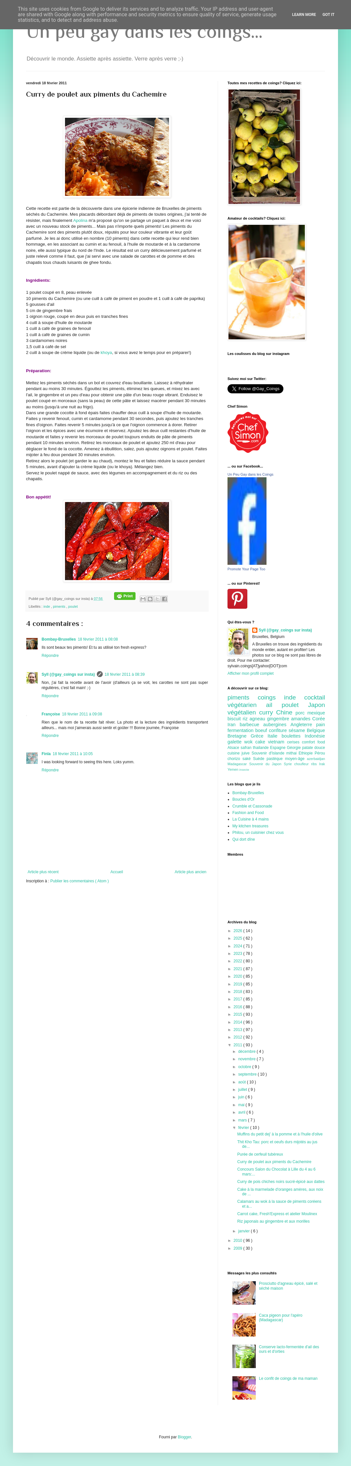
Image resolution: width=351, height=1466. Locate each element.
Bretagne (239, 736)
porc (301, 712)
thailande (261, 747)
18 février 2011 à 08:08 (98, 639)
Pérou (320, 753)
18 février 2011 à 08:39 (125, 674)
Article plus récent (43, 872)
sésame (298, 730)
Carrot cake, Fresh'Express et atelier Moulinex (277, 1214)
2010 (238, 1240)
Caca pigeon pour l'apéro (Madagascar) (281, 1317)
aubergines (277, 724)
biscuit (235, 718)
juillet (243, 1089)
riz (246, 718)
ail (273, 704)
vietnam (277, 741)
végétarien (247, 704)
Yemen (233, 769)
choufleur (302, 764)
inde (47, 606)
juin (241, 1097)
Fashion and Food (248, 812)
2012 (238, 1037)
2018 (238, 991)
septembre (248, 1074)
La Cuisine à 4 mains (250, 819)
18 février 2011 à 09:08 (82, 714)
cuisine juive (240, 753)
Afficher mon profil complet (251, 673)
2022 (238, 961)
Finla (46, 754)
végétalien (243, 712)
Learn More (304, 14)
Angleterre (303, 724)
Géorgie (294, 747)
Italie (274, 736)
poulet (73, 606)
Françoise (51, 714)
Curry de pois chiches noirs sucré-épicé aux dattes (281, 1181)
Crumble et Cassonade (252, 806)
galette (236, 741)
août (242, 1082)
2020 (238, 976)
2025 (238, 938)
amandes (301, 718)
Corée (318, 718)
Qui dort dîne (243, 839)
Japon (316, 704)
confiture (279, 730)
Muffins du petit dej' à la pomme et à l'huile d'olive (280, 1134)
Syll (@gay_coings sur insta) (68, 674)
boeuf (262, 730)
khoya (106, 352)
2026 (238, 931)
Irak (322, 764)
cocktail (314, 697)
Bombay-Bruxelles (59, 639)
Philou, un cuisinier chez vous (258, 832)
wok (249, 741)
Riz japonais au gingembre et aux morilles (273, 1221)
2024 (238, 946)
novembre (247, 1059)
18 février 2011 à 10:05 (73, 754)
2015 (238, 1014)
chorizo (235, 758)
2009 (238, 1248)
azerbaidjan (316, 759)
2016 (238, 1007)
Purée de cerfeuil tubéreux (260, 1154)
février (244, 1127)
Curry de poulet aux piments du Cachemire (274, 1162)
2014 (238, 1022)
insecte (244, 769)
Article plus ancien (190, 872)
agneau (258, 718)
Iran (234, 724)
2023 (238, 953)
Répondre (50, 655)
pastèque (275, 758)
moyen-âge (296, 758)
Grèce (259, 736)
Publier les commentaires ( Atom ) (79, 881)
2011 (238, 1045)
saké (247, 758)
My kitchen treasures (250, 826)
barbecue (251, 724)
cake (261, 741)
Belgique (316, 730)
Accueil (116, 872)
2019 (238, 984)
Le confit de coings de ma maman (288, 1378)
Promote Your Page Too (246, 569)
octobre (245, 1067)
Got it (328, 14)
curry (267, 712)
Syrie (289, 764)
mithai (292, 753)
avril (242, 1112)
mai (242, 1105)
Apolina (80, 220)
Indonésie (315, 736)
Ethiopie (307, 753)
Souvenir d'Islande (269, 753)
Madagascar (238, 764)
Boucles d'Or (243, 799)
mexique (316, 712)
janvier (244, 1231)
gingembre (279, 718)
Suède (259, 758)
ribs (315, 764)
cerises (294, 742)
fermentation (241, 730)
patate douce (313, 747)
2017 (238, 999)
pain (320, 724)
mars (243, 1120)
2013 (238, 1029)
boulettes (293, 736)
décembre (247, 1051)
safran (246, 747)
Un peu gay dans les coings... (144, 31)
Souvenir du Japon (266, 764)
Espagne (278, 747)
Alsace (234, 747)
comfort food (313, 742)
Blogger (184, 1437)
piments (59, 606)
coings (271, 697)
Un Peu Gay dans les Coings (250, 474)
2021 (238, 969)
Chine (285, 712)
